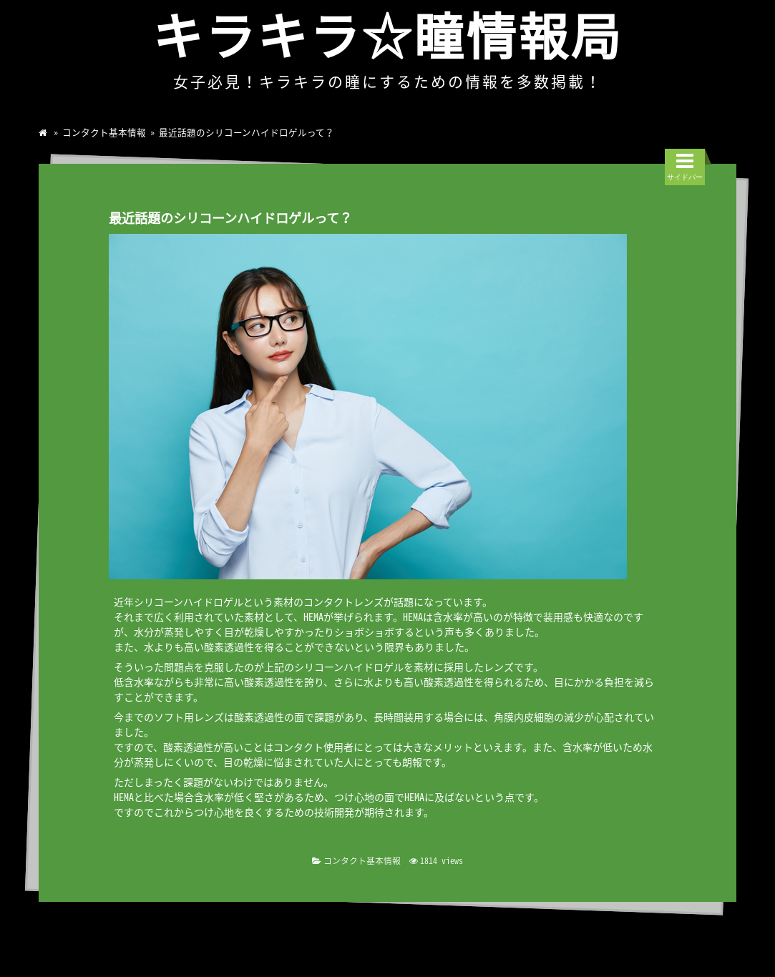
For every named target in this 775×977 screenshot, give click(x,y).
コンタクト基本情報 (104, 132)
